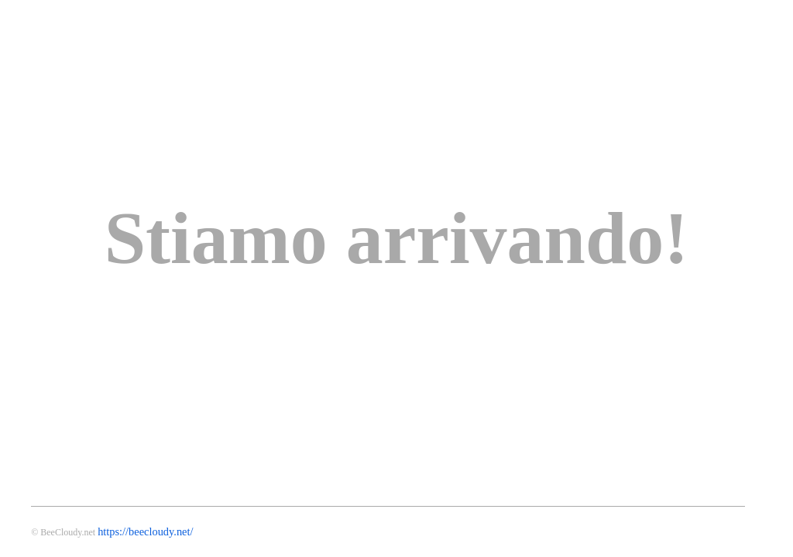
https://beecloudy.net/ (145, 531)
